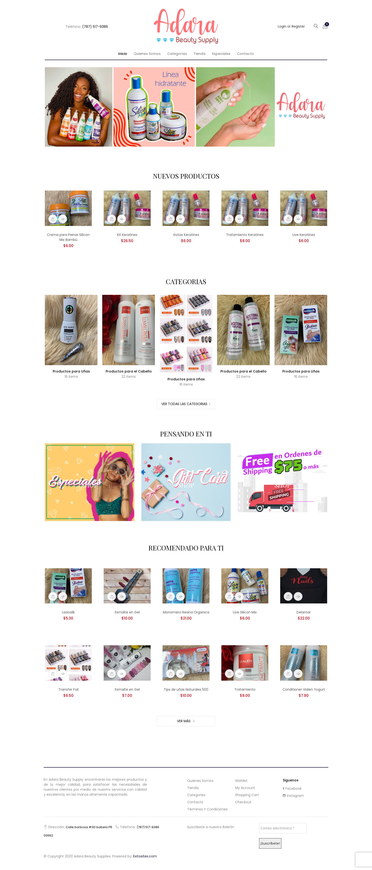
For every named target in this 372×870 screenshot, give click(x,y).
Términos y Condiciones (207, 809)
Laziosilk (68, 612)
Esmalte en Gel (127, 612)
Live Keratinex (304, 234)
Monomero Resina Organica (186, 612)
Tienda (199, 53)
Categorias (177, 53)
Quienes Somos (147, 53)
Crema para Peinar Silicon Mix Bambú (68, 237)
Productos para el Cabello (129, 371)
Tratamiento (245, 689)
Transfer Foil (68, 689)
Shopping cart (247, 795)
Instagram (293, 795)
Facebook (292, 788)
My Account (245, 787)
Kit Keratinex (127, 234)
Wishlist (241, 780)
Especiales (221, 53)
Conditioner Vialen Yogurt (304, 689)
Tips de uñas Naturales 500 (186, 689)
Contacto (245, 53)
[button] (325, 26)
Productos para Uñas (71, 371)
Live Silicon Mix (245, 612)
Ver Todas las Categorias (184, 404)
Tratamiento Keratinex (245, 234)
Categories (196, 795)
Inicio (122, 53)
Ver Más (184, 721)
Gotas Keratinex (186, 234)
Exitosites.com (145, 856)
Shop (89, 485)
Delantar (304, 612)
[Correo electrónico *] (283, 828)
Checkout (243, 802)
